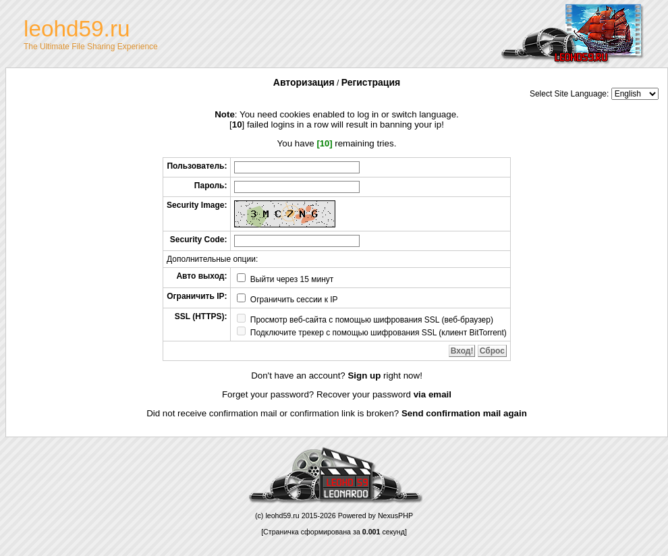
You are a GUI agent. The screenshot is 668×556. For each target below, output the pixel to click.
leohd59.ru (282, 515)
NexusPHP (395, 515)
